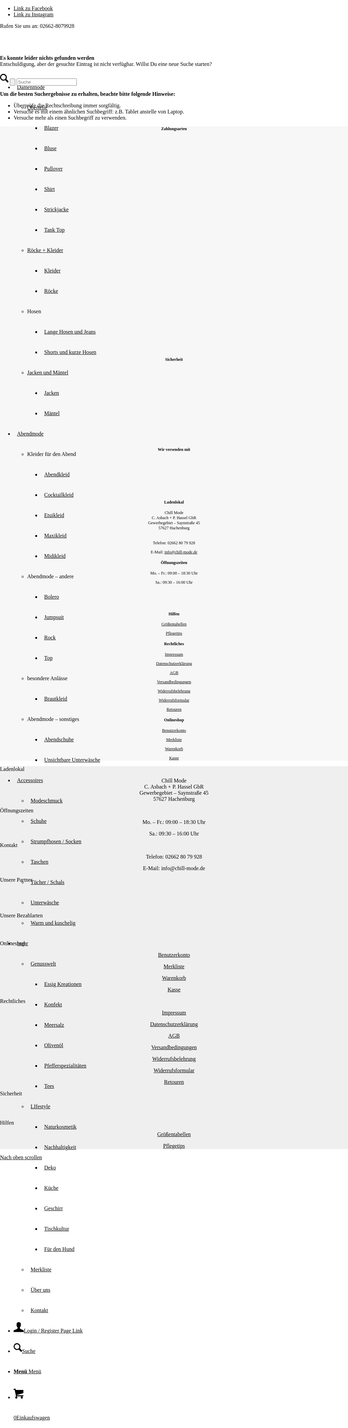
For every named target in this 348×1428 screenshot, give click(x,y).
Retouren (174, 709)
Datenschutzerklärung (174, 663)
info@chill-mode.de (180, 552)
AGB (174, 672)
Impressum (174, 654)
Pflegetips (174, 633)
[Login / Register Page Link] (48, 1331)
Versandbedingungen (174, 682)
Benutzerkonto (174, 730)
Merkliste (174, 739)
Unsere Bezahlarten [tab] (21, 915)
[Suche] (24, 1351)
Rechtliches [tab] (12, 1001)
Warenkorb (174, 748)
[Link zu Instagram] (33, 14)
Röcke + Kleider (45, 250)
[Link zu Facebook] (33, 8)
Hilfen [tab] (7, 1123)
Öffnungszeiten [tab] (16, 810)
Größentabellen (174, 624)
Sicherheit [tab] (11, 1093)
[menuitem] (187, 1177)
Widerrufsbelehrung (174, 691)
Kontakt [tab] (9, 845)
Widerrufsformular (174, 700)
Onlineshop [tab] (12, 943)
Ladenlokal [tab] (12, 769)
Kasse (174, 758)
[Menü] (27, 1371)
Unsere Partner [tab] (16, 880)
